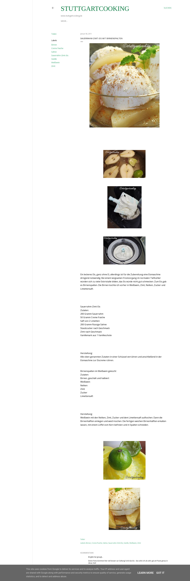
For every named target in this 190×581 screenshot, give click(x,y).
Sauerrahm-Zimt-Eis (59, 55)
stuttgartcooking (95, 8)
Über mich (66, 21)
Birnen (54, 44)
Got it (160, 572)
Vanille (54, 59)
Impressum (77, 21)
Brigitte (91, 557)
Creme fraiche (57, 48)
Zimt (53, 66)
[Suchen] (167, 8)
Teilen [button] (53, 34)
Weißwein (55, 62)
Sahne (54, 52)
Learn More (145, 572)
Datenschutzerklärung (97, 21)
